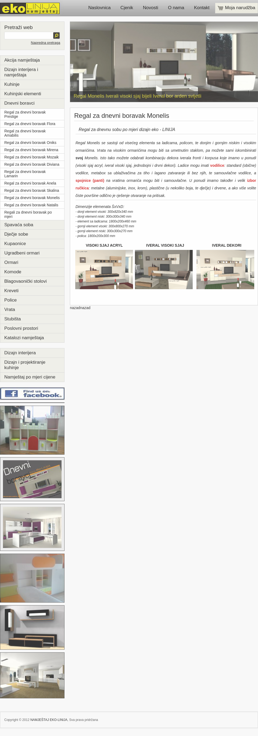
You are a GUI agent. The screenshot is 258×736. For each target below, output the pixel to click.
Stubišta (12, 318)
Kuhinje (12, 84)
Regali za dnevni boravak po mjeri (28, 214)
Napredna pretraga (45, 43)
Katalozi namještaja (24, 337)
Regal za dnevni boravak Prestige (25, 114)
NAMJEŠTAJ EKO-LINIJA (48, 720)
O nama (176, 7)
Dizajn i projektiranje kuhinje (24, 365)
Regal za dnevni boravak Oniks (30, 142)
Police (10, 300)
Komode (12, 271)
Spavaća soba (18, 224)
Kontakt (202, 7)
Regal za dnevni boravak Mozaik (31, 157)
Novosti (150, 7)
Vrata (9, 309)
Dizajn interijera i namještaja (21, 72)
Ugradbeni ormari (22, 253)
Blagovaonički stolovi (25, 281)
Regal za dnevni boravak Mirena (31, 150)
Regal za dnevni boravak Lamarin (25, 173)
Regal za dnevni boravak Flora (29, 124)
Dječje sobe (16, 234)
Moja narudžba (236, 7)
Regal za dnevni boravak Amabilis (25, 133)
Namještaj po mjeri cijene (29, 377)
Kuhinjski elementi (22, 93)
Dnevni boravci (19, 103)
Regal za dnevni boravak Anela (30, 183)
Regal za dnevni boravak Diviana (31, 164)
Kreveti (11, 290)
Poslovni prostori (21, 328)
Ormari (11, 262)
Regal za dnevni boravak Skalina (31, 190)
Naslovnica (99, 7)
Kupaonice (15, 243)
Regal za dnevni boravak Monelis (32, 198)
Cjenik (126, 7)
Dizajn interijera (20, 352)
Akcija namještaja (22, 60)
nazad (75, 308)
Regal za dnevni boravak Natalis (31, 205)
